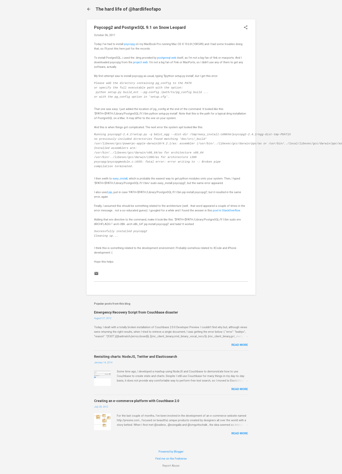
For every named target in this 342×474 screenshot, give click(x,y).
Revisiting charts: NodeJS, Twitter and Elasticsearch (135, 357)
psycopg (129, 44)
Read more (239, 345)
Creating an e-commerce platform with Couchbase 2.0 (136, 401)
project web (140, 62)
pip (110, 192)
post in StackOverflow (226, 210)
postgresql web (166, 57)
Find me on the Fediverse (171, 458)
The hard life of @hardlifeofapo (128, 9)
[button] (245, 27)
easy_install (120, 178)
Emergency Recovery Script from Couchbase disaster (136, 312)
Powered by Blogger (171, 451)
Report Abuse (171, 465)
